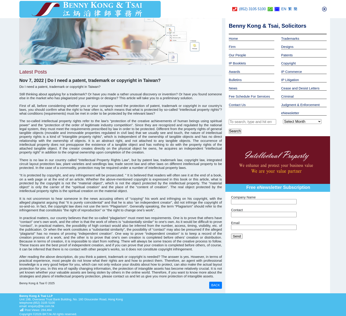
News (233, 88)
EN (283, 9)
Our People (237, 55)
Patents (287, 55)
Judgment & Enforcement (300, 105)
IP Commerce (291, 72)
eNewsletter (290, 113)
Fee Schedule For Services (249, 96)
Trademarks (290, 38)
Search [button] (235, 131)
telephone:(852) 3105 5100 (37, 302)
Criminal (287, 96)
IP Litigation (290, 80)
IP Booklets (237, 63)
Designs (287, 47)
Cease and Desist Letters (300, 88)
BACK (215, 285)
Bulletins (235, 80)
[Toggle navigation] (324, 9)
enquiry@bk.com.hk (40, 306)
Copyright (288, 63)
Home (233, 38)
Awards (234, 72)
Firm (232, 47)
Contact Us (237, 105)
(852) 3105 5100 (252, 9)
